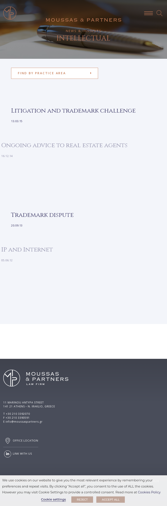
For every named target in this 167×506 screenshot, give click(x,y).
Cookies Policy (149, 492)
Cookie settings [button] (53, 499)
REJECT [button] (82, 499)
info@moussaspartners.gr (24, 421)
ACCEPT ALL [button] (110, 499)
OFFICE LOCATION (20, 441)
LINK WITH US (17, 453)
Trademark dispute (39, 215)
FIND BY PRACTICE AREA (42, 73)
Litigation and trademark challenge (70, 111)
